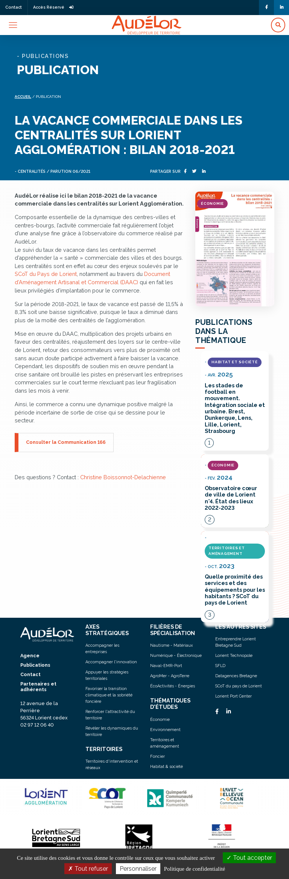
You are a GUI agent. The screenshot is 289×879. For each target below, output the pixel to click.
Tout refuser (88, 868)
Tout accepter (249, 857)
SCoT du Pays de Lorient (46, 274)
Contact (13, 7)
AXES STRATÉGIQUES (107, 629)
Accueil (23, 96)
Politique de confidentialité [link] (194, 869)
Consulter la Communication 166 (66, 442)
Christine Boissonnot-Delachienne (123, 477)
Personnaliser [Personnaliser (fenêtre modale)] (138, 868)
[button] (278, 25)
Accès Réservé (53, 7)
